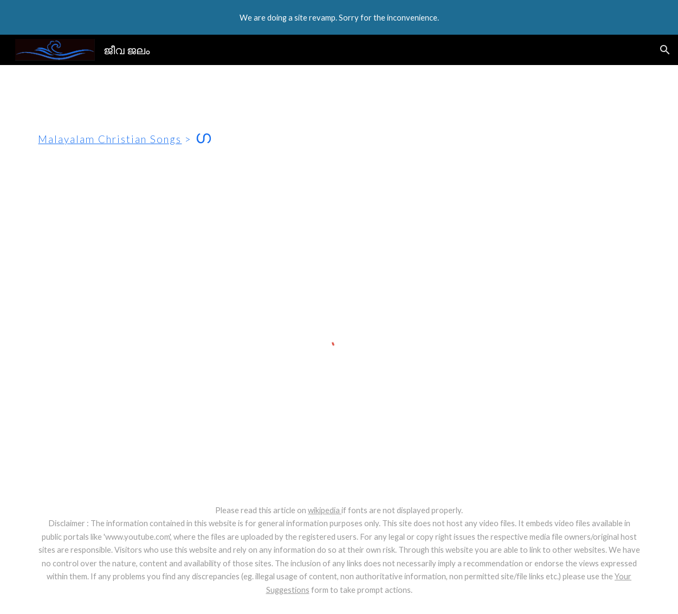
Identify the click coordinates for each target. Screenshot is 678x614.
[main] (339, 130)
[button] (665, 50)
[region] (339, 17)
